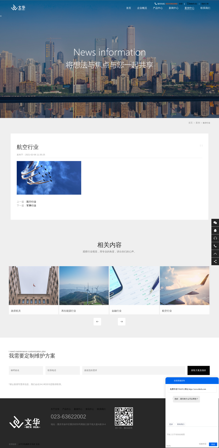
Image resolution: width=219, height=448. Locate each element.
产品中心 (158, 8)
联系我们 (205, 8)
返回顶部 (215, 253)
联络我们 (180, 424)
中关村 (32, 444)
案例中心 (189, 8)
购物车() (192, 4)
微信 (215, 222)
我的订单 (205, 4)
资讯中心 (89, 409)
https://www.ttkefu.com (197, 389)
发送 (213, 444)
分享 (215, 261)
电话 (215, 246)
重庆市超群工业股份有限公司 (31, 7)
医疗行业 (31, 201)
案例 (198, 123)
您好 (171, 424)
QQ (215, 230)
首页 (128, 8)
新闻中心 (174, 8)
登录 (181, 4)
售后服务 (215, 238)
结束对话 (202, 444)
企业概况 (142, 8)
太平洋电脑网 (23, 444)
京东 (38, 444)
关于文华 (55, 409)
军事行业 (31, 205)
